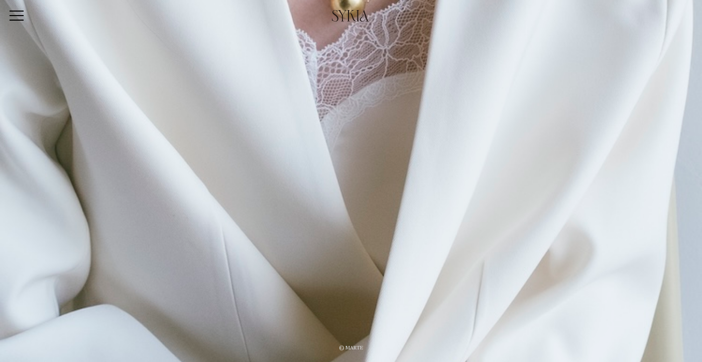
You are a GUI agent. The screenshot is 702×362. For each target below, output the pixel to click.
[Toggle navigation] (16, 16)
